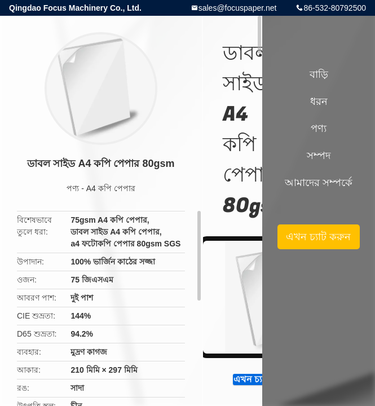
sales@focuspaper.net (237, 7)
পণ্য (73, 188)
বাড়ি (319, 74)
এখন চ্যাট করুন (318, 236)
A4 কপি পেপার (110, 188)
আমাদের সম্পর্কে (318, 182)
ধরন (319, 101)
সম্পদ (318, 155)
